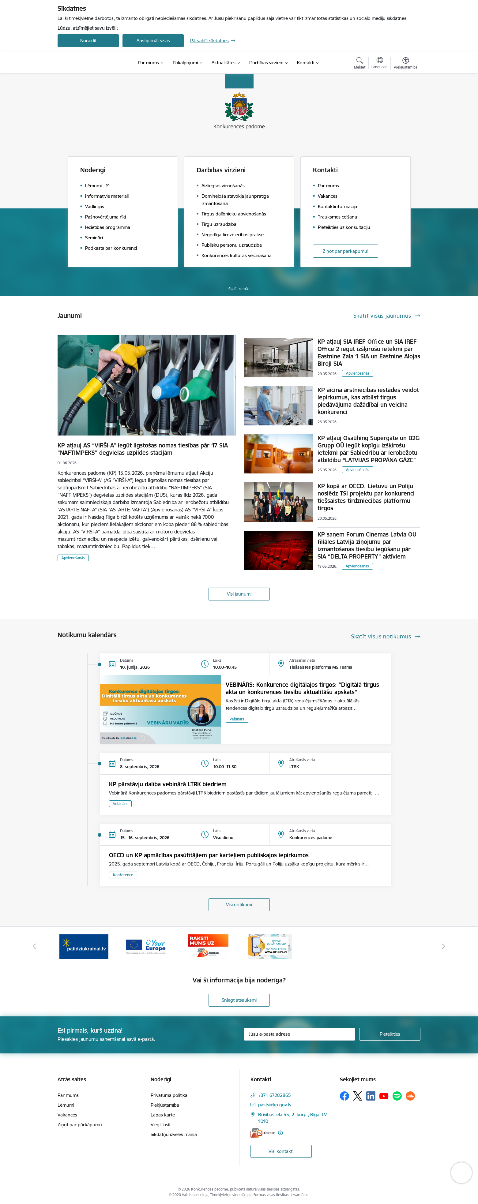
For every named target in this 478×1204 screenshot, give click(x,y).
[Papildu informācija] (280, 1133)
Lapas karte (163, 1115)
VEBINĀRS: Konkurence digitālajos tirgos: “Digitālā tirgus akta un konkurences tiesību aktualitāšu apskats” (302, 688)
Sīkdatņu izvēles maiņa (174, 1134)
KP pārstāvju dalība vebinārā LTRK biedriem (168, 784)
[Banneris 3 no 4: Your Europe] (208, 946)
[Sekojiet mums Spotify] (397, 1096)
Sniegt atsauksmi (239, 1000)
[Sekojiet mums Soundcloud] (410, 1096)
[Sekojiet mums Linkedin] (370, 1096)
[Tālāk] (443, 946)
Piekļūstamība (165, 1105)
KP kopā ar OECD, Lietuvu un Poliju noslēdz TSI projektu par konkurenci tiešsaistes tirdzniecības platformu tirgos (366, 497)
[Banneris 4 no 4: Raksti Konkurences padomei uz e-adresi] (270, 946)
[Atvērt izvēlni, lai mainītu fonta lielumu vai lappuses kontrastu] (405, 64)
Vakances (67, 1115)
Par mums (68, 1095)
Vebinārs (237, 719)
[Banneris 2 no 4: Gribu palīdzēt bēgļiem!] (146, 946)
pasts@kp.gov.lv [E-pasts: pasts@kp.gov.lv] (274, 1105)
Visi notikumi (239, 904)
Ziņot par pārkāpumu (80, 1124)
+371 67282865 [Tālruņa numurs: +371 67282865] (274, 1095)
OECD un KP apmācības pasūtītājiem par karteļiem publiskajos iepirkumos (209, 855)
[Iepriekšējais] (34, 946)
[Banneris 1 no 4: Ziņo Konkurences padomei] (84, 946)
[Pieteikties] (389, 1034)
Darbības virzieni (221, 170)
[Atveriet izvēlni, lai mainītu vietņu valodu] (379, 64)
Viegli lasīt (161, 1124)
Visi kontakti (281, 1151)
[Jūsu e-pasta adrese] (300, 1034)
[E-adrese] (262, 1133)
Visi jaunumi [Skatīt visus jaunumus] (239, 594)
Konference (123, 875)
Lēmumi (66, 1105)
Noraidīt (88, 40)
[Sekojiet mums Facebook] (344, 1096)
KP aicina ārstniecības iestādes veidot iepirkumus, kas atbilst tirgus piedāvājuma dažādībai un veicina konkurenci (368, 401)
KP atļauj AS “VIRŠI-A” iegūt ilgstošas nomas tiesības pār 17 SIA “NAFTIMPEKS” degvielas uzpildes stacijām (143, 449)
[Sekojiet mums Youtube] (384, 1095)
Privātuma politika (169, 1095)
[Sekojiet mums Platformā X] (357, 1096)
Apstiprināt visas (153, 40)
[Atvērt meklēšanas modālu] (359, 64)
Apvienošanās (73, 557)
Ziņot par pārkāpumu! (345, 251)
